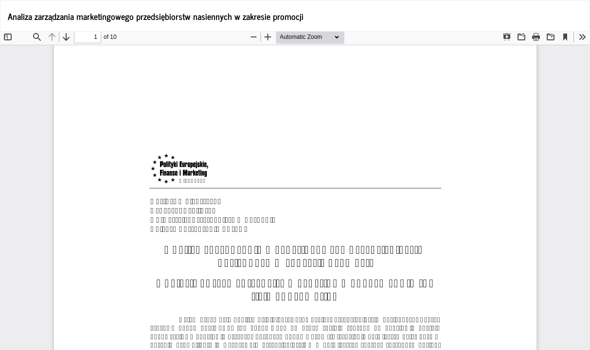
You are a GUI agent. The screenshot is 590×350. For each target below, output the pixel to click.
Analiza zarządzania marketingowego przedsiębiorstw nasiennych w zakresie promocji (156, 16)
